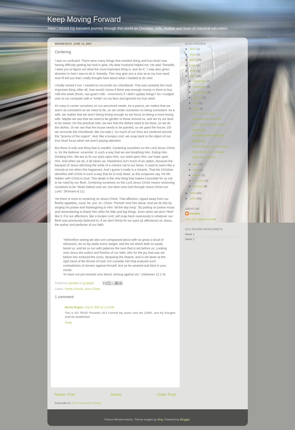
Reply (68, 322)
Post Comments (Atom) (86, 403)
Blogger (185, 419)
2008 (192, 70)
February (199, 180)
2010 (192, 59)
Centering (198, 129)
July (196, 103)
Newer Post (65, 394)
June (196, 108)
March (197, 175)
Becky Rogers (74, 307)
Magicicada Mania (203, 157)
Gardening (198, 140)
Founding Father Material (208, 135)
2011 (192, 54)
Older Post (166, 394)
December (200, 81)
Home (116, 394)
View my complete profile (201, 219)
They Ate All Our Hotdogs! (208, 151)
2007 (192, 76)
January (198, 186)
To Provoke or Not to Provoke (210, 146)
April (196, 169)
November (200, 86)
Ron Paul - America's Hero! (209, 124)
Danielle (194, 213)
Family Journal (74, 288)
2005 (192, 198)
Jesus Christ (92, 288)
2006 (192, 193)
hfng (160, 419)
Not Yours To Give (203, 113)
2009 (192, 65)
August (198, 97)
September (200, 92)
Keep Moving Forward (84, 19)
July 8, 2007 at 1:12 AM (99, 307)
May (196, 164)
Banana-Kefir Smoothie (206, 118)
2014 (192, 48)
